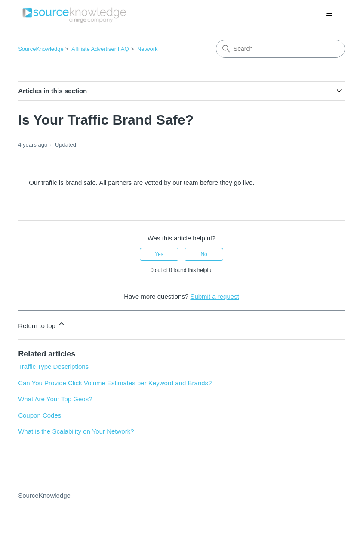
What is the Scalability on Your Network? (76, 431)
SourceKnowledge (41, 49)
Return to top (42, 324)
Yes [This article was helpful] (159, 254)
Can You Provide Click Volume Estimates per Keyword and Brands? (115, 383)
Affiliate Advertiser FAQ (100, 49)
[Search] (280, 48)
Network (147, 49)
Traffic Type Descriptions (53, 366)
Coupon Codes (39, 415)
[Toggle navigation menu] (329, 15)
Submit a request (214, 296)
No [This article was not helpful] (203, 254)
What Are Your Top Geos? (55, 399)
